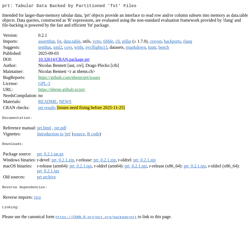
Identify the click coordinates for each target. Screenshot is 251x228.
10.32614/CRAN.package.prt (63, 60)
